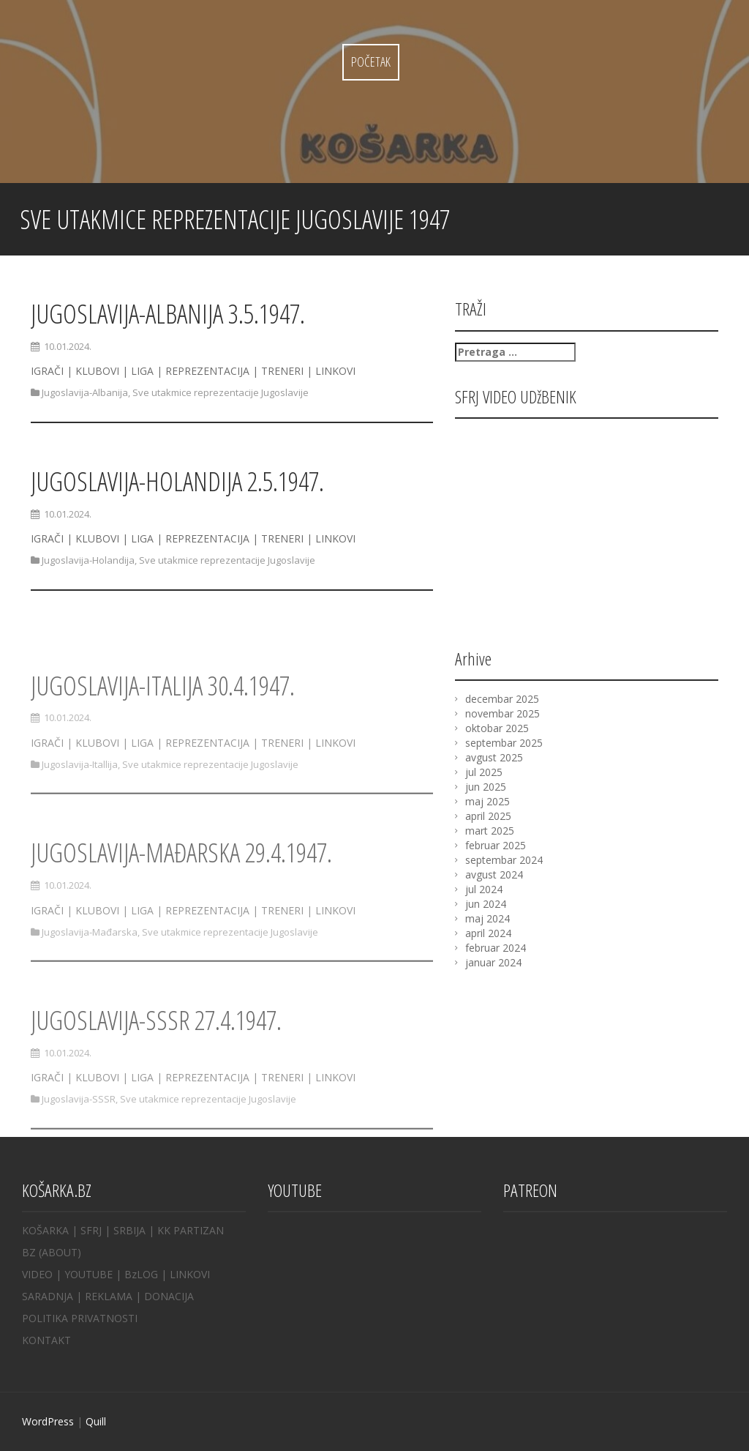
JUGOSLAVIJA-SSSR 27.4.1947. (156, 1048)
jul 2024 (484, 889)
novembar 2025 (502, 713)
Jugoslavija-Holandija (88, 560)
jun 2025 (485, 787)
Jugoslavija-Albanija (85, 392)
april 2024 (488, 933)
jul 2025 (484, 772)
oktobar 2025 (497, 728)
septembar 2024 (504, 860)
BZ (29, 1252)
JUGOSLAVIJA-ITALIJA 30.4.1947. (163, 713)
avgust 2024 (494, 874)
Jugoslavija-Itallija (80, 792)
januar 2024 (493, 962)
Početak (371, 61)
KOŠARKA (45, 1230)
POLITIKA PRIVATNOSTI (80, 1318)
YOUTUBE (88, 1274)
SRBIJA (129, 1230)
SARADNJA (47, 1296)
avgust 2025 (494, 757)
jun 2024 (485, 904)
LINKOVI (190, 1274)
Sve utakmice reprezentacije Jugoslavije (220, 392)
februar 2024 (495, 948)
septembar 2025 (504, 743)
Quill (96, 1421)
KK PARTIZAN (190, 1230)
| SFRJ (87, 1230)
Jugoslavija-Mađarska (90, 959)
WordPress (48, 1421)
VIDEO (37, 1274)
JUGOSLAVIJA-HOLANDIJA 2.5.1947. (177, 481)
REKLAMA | (114, 1296)
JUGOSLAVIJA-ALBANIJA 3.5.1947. (168, 314)
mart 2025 (489, 831)
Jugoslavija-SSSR (79, 1126)
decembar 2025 (502, 699)
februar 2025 (495, 845)
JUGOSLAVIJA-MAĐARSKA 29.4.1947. (181, 880)
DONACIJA (169, 1296)
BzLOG (141, 1274)
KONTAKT (46, 1340)
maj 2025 (487, 801)
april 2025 (488, 816)
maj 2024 (487, 918)
